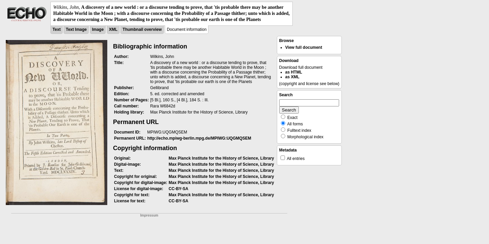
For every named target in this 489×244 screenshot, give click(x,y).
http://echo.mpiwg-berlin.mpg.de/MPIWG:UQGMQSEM (199, 138)
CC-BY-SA (178, 188)
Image (98, 29)
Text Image (76, 29)
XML (113, 29)
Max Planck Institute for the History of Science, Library (221, 158)
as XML (292, 77)
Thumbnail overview (142, 29)
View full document (303, 47)
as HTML (293, 72)
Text (56, 29)
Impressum (149, 215)
